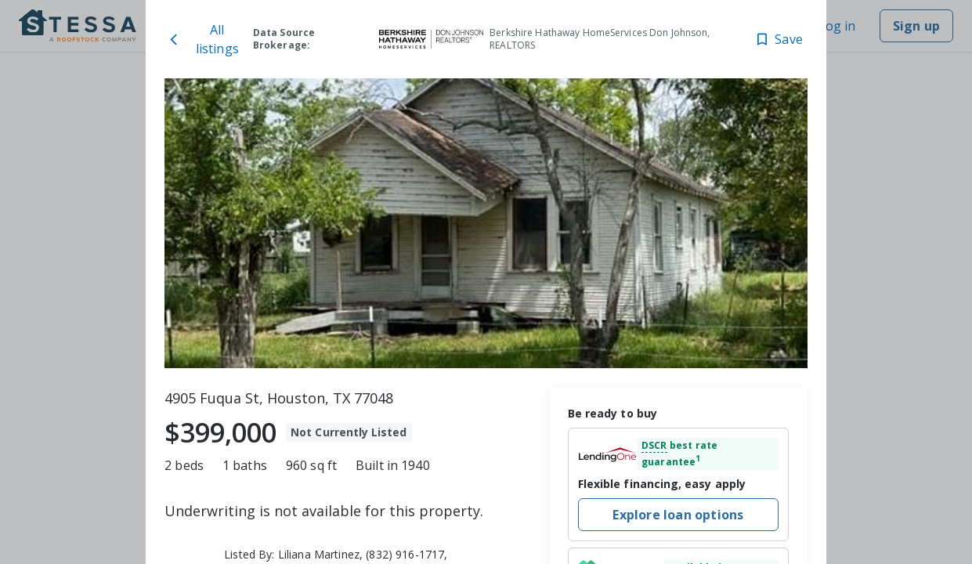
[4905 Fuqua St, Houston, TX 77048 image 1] (486, 223)
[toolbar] (486, 223)
